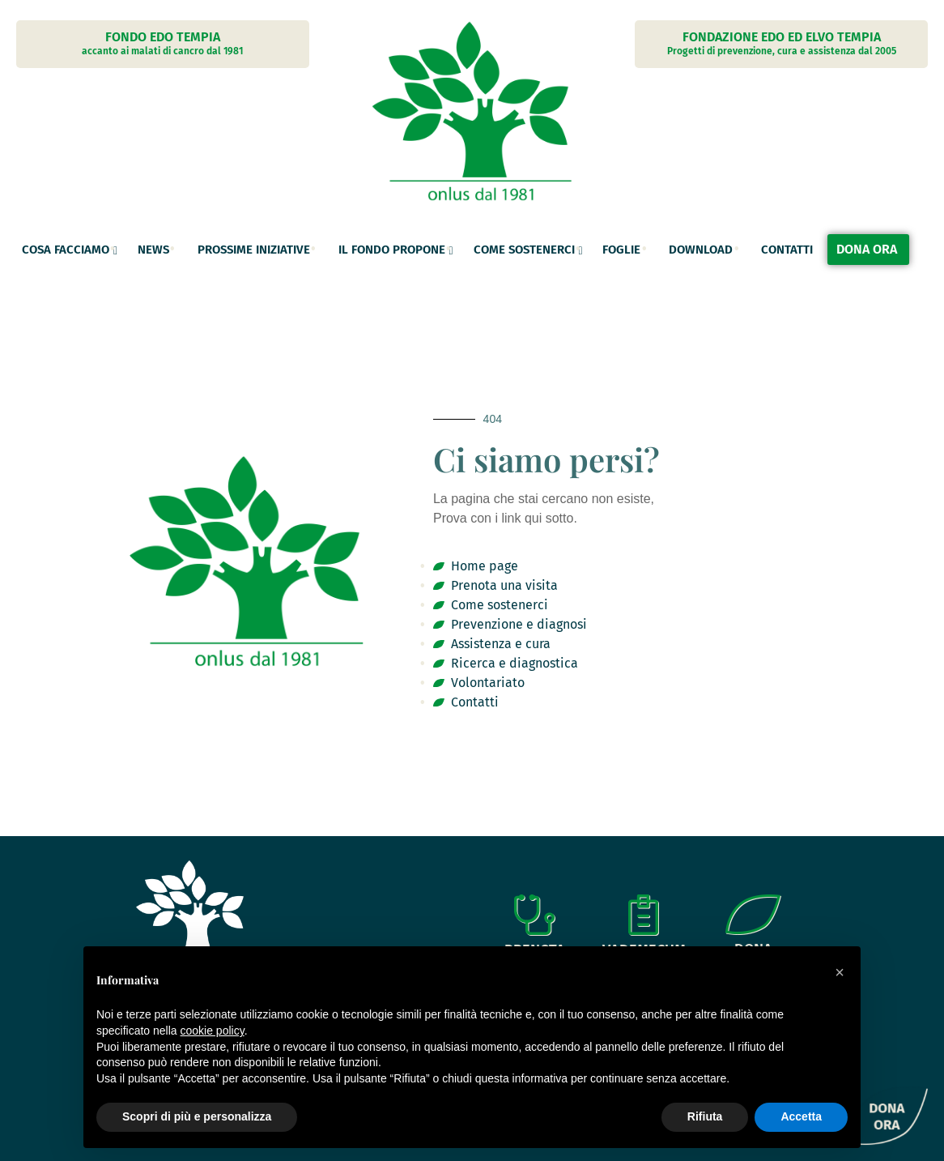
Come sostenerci (524, 249)
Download (701, 249)
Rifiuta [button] (705, 1116)
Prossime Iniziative (254, 249)
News (153, 249)
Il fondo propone (391, 249)
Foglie (621, 249)
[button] (840, 972)
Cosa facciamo (65, 249)
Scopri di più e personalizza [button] (196, 1116)
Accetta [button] (801, 1116)
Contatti (787, 249)
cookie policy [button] (213, 1030)
